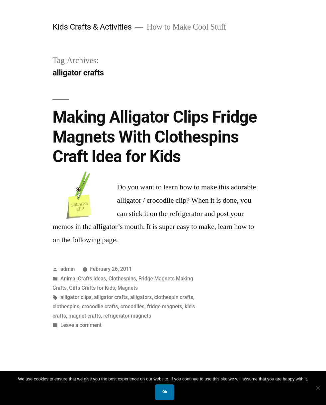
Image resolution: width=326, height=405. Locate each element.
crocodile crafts (100, 306)
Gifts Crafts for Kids (92, 288)
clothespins (65, 306)
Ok (164, 391)
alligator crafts (111, 297)
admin (67, 269)
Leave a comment (81, 325)
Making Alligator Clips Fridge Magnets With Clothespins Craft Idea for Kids (154, 136)
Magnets (128, 288)
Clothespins (122, 278)
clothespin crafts (173, 297)
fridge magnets (164, 306)
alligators (141, 297)
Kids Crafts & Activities (91, 27)
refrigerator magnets (127, 316)
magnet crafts (84, 316)
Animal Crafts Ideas (83, 278)
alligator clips (76, 297)
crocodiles (133, 306)
